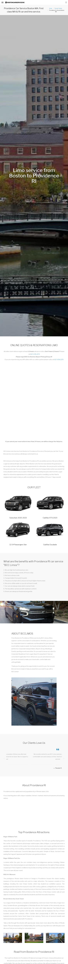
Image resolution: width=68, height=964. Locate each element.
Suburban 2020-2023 (18, 518)
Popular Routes (58, 8)
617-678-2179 (35, 354)
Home (50, 8)
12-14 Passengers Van (18, 545)
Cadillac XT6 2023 (50, 518)
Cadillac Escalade (50, 545)
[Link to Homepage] (15, 3)
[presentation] (4, 759)
